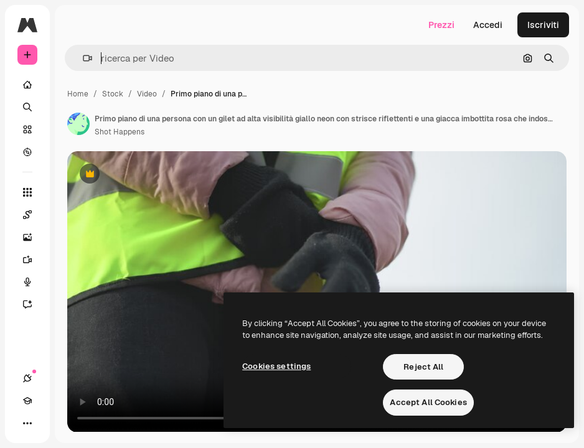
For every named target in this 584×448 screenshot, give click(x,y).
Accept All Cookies (428, 402)
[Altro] (27, 423)
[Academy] (27, 401)
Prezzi (441, 24)
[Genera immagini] (33, 237)
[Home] (27, 85)
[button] (82, 58)
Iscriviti (543, 24)
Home (77, 94)
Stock (112, 94)
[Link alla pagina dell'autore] (78, 124)
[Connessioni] (27, 378)
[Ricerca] (27, 107)
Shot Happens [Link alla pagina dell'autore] (119, 132)
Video (147, 94)
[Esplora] (27, 152)
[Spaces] (33, 215)
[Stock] (27, 129)
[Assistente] (33, 304)
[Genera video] (33, 259)
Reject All (423, 367)
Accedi (487, 24)
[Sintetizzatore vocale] (33, 282)
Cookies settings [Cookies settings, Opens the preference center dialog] (276, 366)
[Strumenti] (27, 192)
